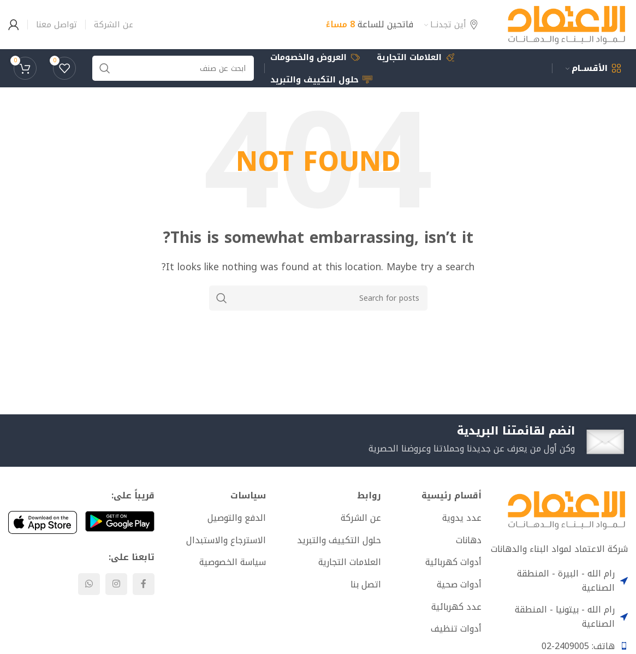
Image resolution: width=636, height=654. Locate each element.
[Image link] (566, 509)
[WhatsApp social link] (89, 584)
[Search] (318, 298)
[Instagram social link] (116, 584)
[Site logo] (566, 23)
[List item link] (435, 518)
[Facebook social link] (143, 584)
